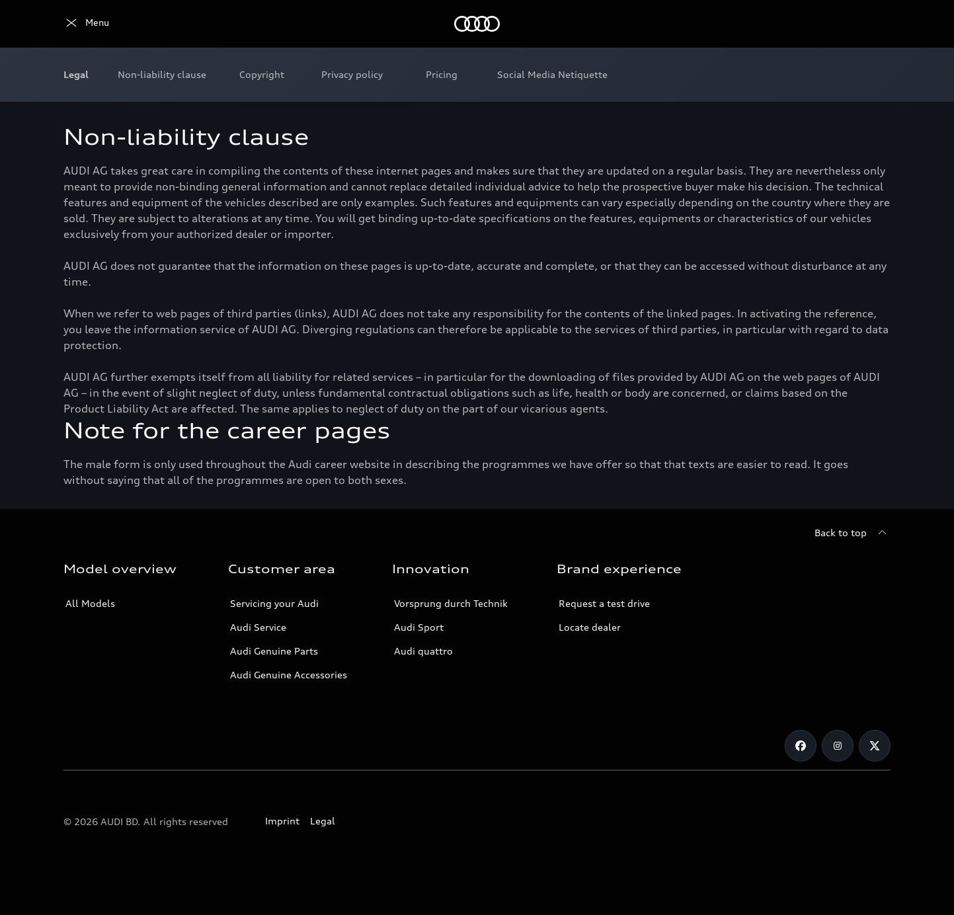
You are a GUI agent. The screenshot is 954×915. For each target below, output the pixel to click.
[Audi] (86, 24)
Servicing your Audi (274, 603)
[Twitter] (875, 746)
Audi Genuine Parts (274, 650)
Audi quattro (423, 650)
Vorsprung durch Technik (451, 603)
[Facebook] (800, 746)
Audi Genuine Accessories (288, 674)
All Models (90, 603)
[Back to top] (853, 533)
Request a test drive (604, 603)
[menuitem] (162, 75)
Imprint (282, 820)
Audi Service (258, 627)
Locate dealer (590, 627)
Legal (322, 820)
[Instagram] (838, 746)
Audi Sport (419, 627)
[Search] (875, 24)
